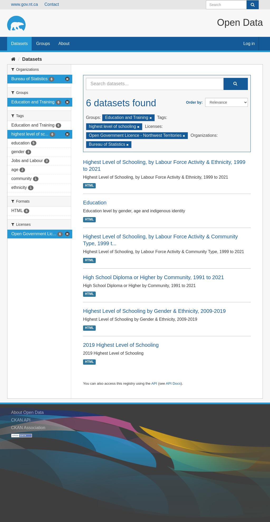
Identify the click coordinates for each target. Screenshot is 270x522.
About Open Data (27, 412)
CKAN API (21, 420)
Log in (249, 43)
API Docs (173, 383)
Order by (193, 102)
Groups (43, 43)
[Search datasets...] (155, 84)
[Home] (13, 59)
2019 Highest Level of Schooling (121, 345)
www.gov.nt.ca (24, 4)
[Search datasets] (232, 4)
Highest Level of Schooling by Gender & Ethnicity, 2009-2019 (154, 311)
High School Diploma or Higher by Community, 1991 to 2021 (153, 277)
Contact (51, 4)
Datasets (19, 43)
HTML (89, 186)
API (154, 383)
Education (95, 202)
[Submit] (253, 4)
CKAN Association (28, 427)
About (64, 43)
